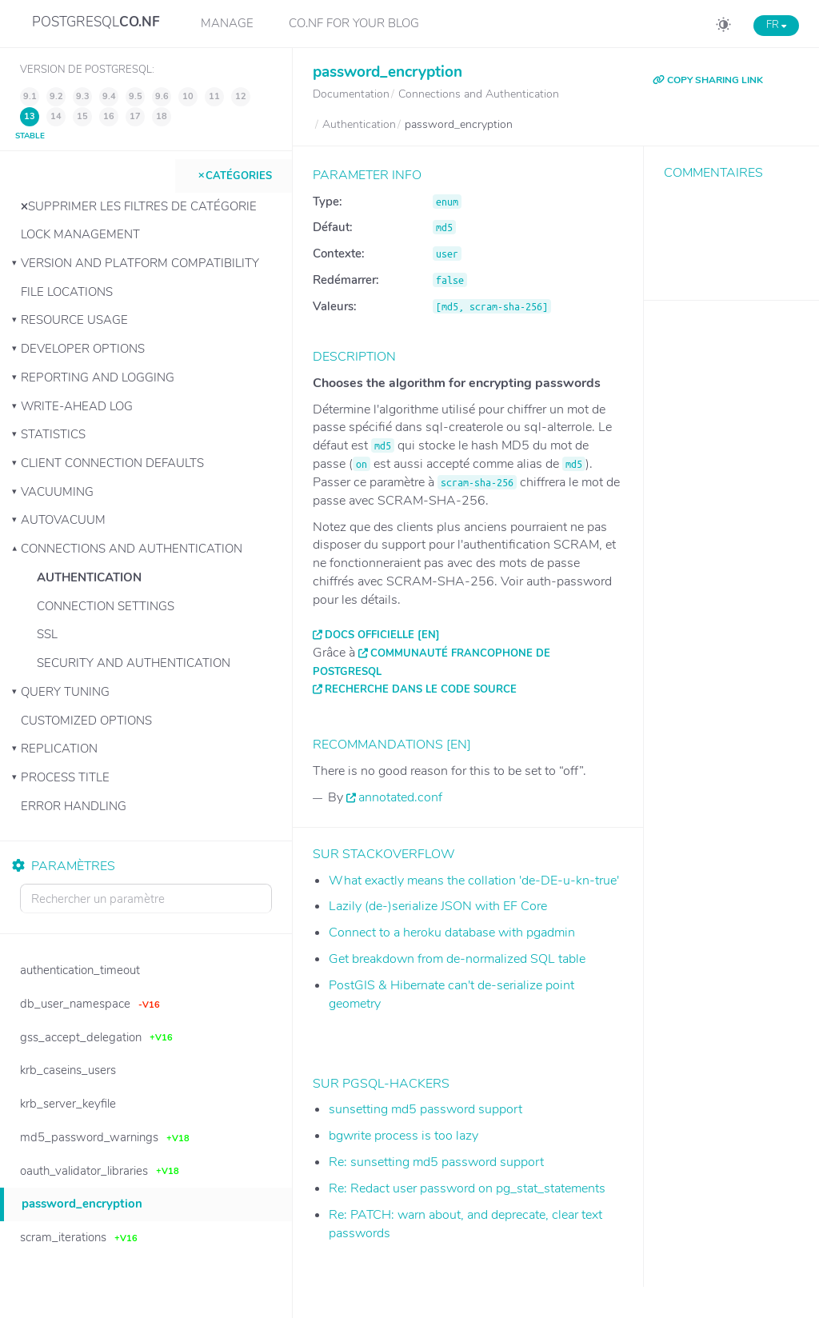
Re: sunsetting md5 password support (436, 1162)
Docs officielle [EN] (382, 635)
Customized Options (86, 721)
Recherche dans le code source (421, 689)
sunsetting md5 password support (425, 1109)
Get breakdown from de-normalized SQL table (457, 959)
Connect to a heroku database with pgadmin (452, 932)
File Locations (67, 292)
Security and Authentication (133, 663)
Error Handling (73, 806)
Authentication (89, 577)
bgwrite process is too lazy (403, 1135)
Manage (227, 23)
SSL (47, 634)
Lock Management (80, 234)
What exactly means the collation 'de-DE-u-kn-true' (474, 880)
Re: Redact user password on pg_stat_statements (467, 1188)
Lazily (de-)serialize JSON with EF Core (438, 906)
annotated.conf (400, 797)
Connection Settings (105, 606)
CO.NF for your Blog (354, 23)
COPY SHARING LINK (708, 80)
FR (776, 25)
